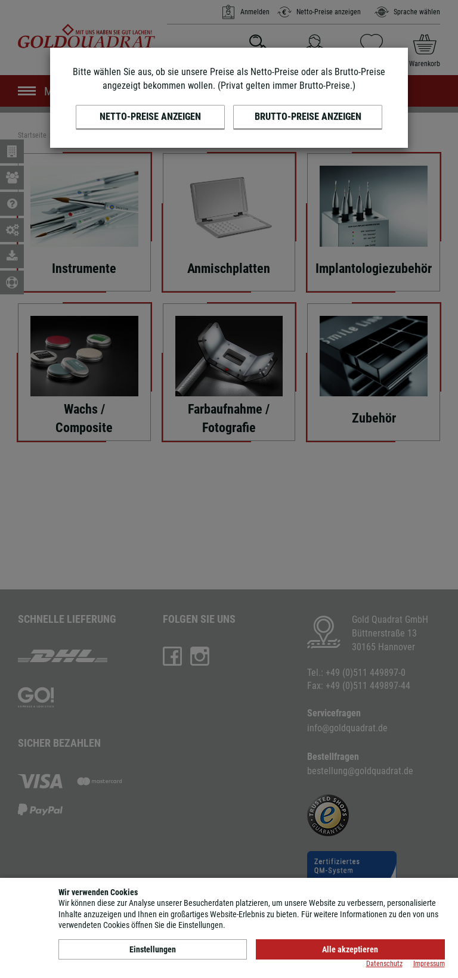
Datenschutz (384, 964)
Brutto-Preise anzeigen (308, 116)
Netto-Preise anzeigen (150, 116)
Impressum (429, 964)
